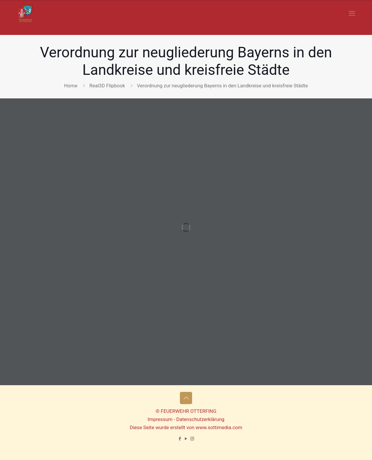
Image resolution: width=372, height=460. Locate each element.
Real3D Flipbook (107, 86)
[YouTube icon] (186, 438)
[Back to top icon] (186, 398)
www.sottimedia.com (219, 427)
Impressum (160, 419)
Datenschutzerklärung (200, 419)
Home (70, 86)
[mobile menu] (352, 13)
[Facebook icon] (180, 438)
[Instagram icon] (192, 438)
